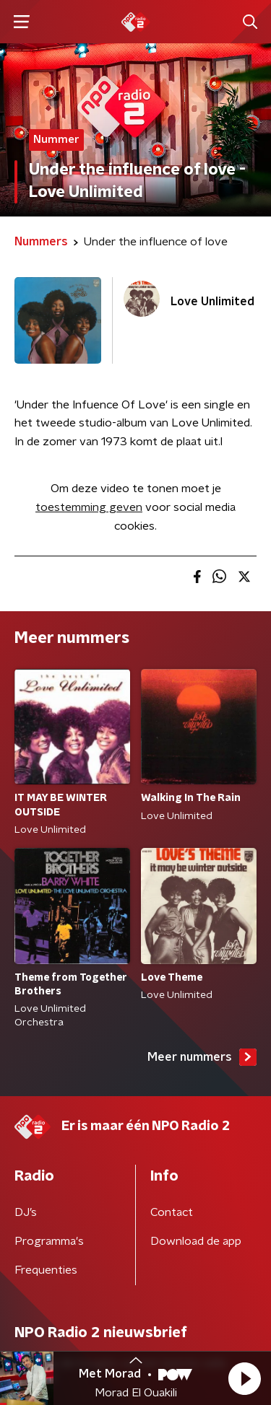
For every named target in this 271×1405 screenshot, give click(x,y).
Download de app (195, 1241)
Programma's (49, 1241)
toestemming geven (88, 507)
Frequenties (45, 1270)
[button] (244, 1378)
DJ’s (25, 1212)
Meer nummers (202, 1057)
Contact (171, 1212)
